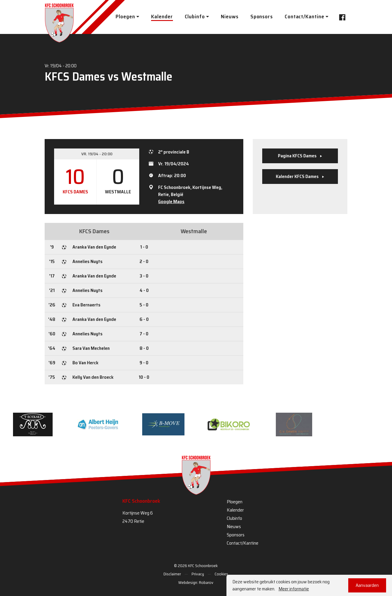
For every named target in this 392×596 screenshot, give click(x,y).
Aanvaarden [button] (367, 585)
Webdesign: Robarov (195, 582)
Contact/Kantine (242, 543)
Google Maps (171, 201)
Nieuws (229, 16)
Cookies (221, 574)
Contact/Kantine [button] (304, 16)
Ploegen (234, 501)
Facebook (341, 17)
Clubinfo (234, 518)
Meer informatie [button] (293, 588)
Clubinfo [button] (195, 16)
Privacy (198, 574)
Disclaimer (172, 574)
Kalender (162, 16)
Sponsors (261, 16)
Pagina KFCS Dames (300, 155)
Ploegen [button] (125, 16)
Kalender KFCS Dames (300, 176)
